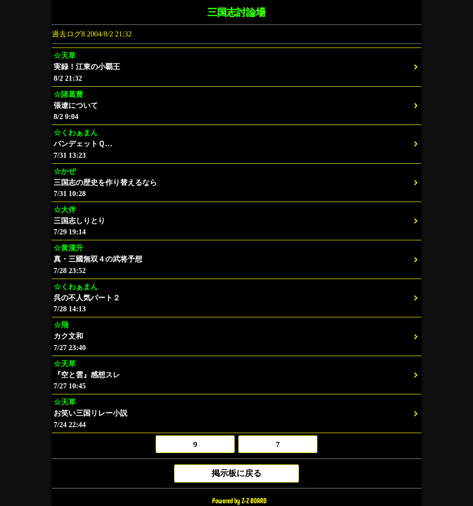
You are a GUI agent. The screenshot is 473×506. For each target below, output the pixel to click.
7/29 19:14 (236, 221)
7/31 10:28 (236, 182)
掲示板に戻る (236, 473)
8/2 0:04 (236, 105)
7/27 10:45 (236, 375)
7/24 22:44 (236, 413)
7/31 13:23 (236, 144)
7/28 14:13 (236, 298)
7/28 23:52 (236, 259)
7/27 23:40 (236, 336)
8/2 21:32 (236, 67)
